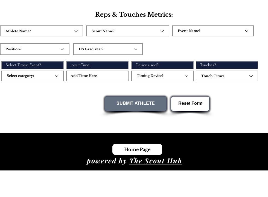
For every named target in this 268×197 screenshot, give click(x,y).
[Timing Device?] (162, 76)
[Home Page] (137, 149)
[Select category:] (32, 76)
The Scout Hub (155, 160)
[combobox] (41, 30)
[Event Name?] (213, 30)
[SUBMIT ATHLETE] (135, 103)
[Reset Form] (190, 103)
